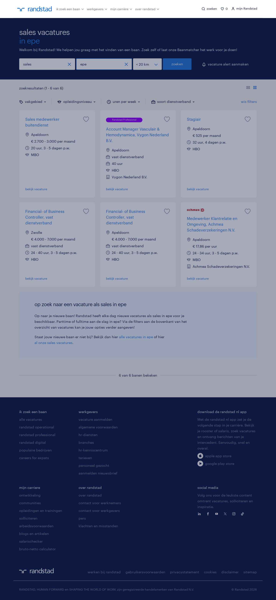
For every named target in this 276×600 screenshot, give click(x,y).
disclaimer (230, 572)
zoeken (177, 64)
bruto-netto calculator (37, 549)
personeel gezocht (94, 465)
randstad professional (37, 435)
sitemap (250, 572)
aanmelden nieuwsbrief (98, 473)
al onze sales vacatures (53, 342)
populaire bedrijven (35, 450)
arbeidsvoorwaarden (36, 526)
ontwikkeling (30, 495)
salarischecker (31, 541)
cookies (210, 572)
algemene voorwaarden (98, 427)
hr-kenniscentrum (93, 450)
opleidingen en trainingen (40, 510)
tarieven (85, 458)
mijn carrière (121, 9)
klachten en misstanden (98, 526)
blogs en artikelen (34, 533)
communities (30, 503)
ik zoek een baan (70, 9)
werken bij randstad (104, 572)
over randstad (147, 9)
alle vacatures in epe (136, 337)
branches (86, 442)
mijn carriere (29, 487)
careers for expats (34, 458)
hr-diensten (88, 435)
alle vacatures (30, 419)
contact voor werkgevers (99, 510)
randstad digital (32, 442)
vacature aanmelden (95, 419)
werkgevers (97, 9)
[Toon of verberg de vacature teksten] (251, 88)
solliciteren (28, 518)
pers (82, 518)
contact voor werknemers (100, 503)
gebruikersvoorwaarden (145, 572)
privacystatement (184, 572)
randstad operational (36, 427)
